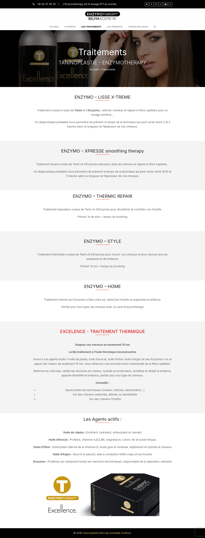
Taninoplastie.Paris (94, 532)
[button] (154, 26)
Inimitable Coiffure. (120, 532)
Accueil (94, 69)
